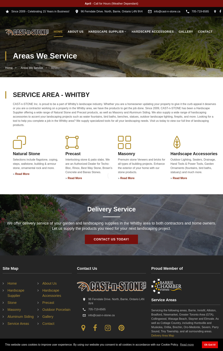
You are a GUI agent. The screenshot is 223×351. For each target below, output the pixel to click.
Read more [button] (187, 344)
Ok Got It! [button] (210, 344)
